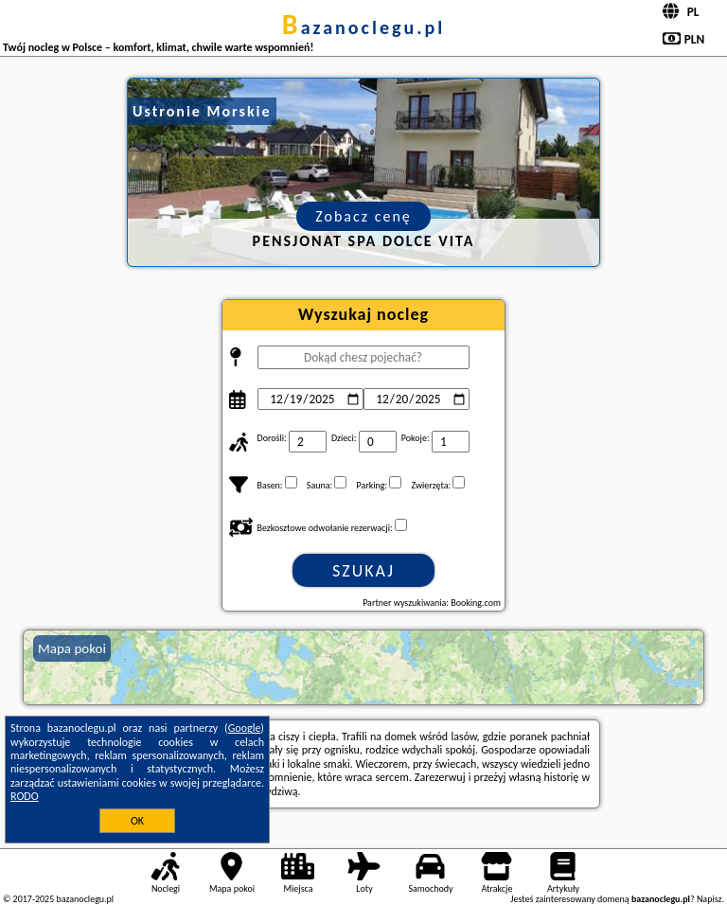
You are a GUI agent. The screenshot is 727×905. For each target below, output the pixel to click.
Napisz (709, 899)
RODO (24, 796)
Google (244, 728)
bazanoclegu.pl (363, 27)
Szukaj (363, 570)
